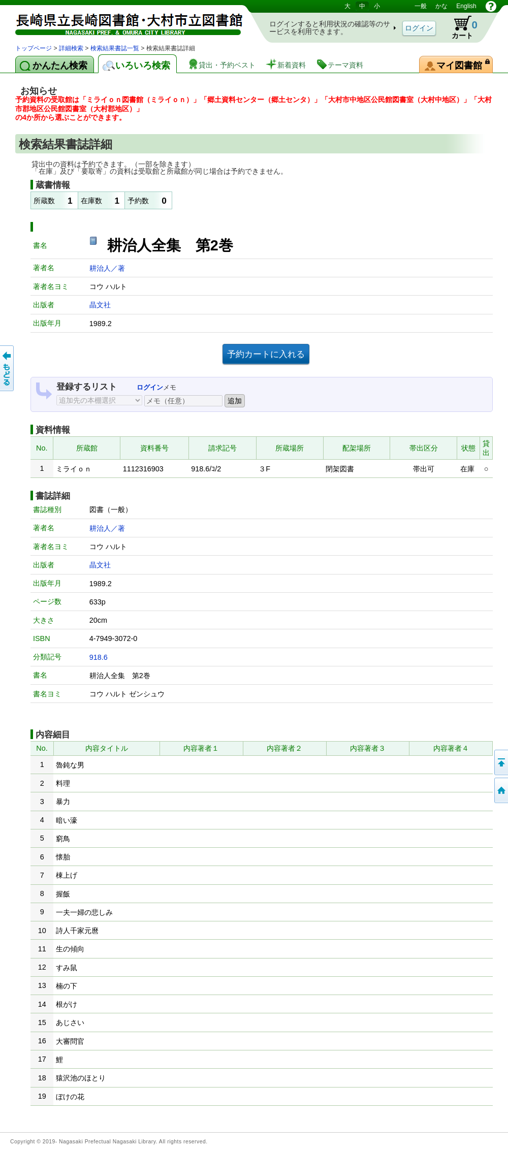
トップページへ (500, 790)
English (466, 6)
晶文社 (100, 305)
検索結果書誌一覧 (114, 48)
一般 (421, 6)
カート (460, 27)
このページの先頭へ (500, 762)
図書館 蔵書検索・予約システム (122, 21)
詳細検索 (71, 48)
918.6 (98, 657)
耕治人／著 (107, 268)
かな (441, 6)
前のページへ (7, 368)
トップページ (33, 48)
